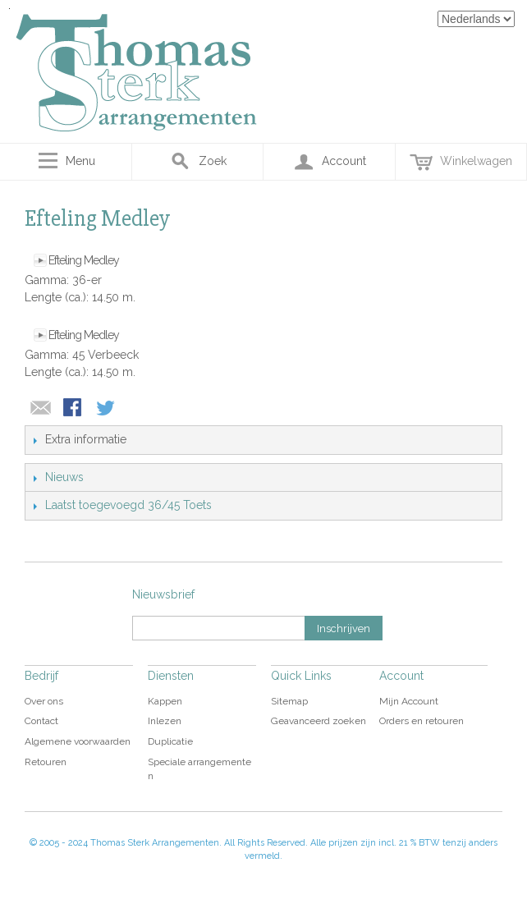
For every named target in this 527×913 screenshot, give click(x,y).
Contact (41, 721)
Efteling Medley (83, 260)
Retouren (45, 762)
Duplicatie (170, 741)
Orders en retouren (421, 721)
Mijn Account (408, 701)
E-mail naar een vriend (41, 409)
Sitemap (289, 701)
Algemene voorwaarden (78, 741)
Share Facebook (74, 409)
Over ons (44, 701)
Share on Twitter (106, 409)
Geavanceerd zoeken (318, 721)
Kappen (165, 701)
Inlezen (164, 721)
